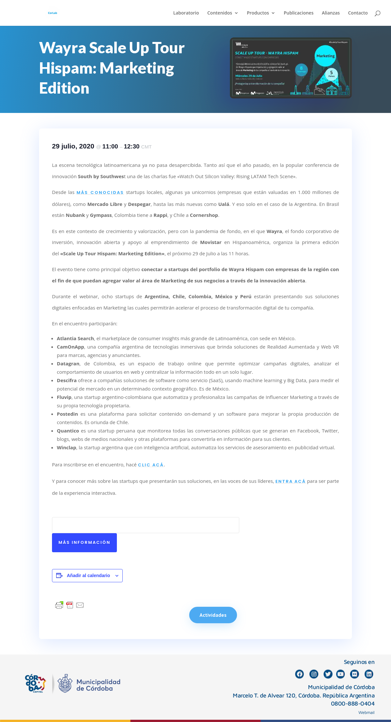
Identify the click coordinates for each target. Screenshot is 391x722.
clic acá (151, 465)
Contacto (358, 13)
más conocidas (100, 192)
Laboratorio (186, 13)
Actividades (213, 615)
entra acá (290, 481)
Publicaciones (299, 13)
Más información (84, 542)
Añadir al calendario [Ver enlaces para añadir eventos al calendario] (88, 575)
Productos (258, 13)
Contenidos (219, 13)
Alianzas (331, 13)
